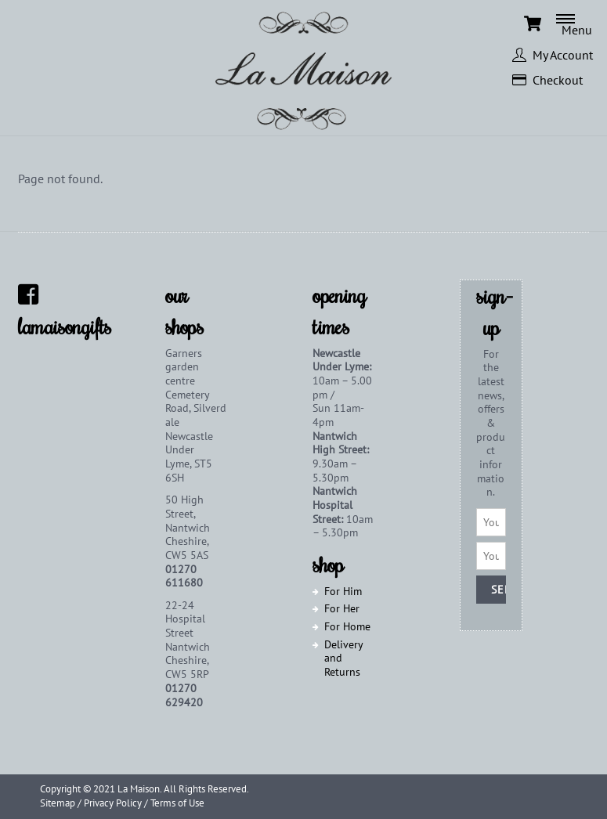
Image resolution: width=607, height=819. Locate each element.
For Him (343, 591)
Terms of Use (177, 803)
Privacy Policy (113, 803)
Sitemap (57, 803)
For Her (342, 608)
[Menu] (581, 23)
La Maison (138, 789)
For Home (347, 626)
